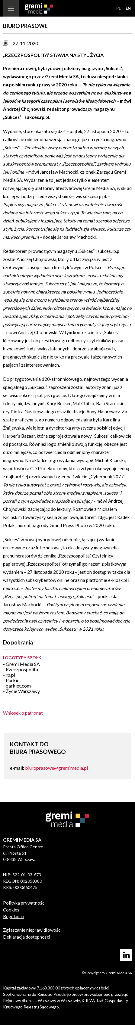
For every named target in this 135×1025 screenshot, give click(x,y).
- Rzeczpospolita (20, 669)
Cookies (11, 909)
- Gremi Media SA (21, 664)
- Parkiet (12, 680)
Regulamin (13, 916)
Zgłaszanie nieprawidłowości (32, 930)
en (128, 8)
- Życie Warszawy (21, 691)
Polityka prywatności (24, 902)
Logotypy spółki (23, 657)
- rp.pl (9, 675)
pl (119, 8)
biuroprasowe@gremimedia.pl (56, 768)
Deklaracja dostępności (26, 937)
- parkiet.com (17, 685)
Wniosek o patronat (23, 713)
